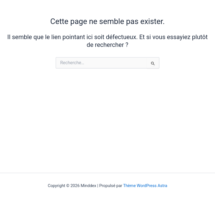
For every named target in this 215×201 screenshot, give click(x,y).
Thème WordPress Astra (145, 185)
